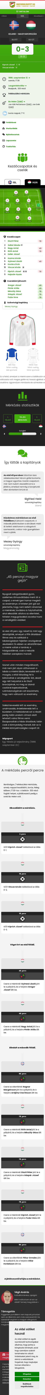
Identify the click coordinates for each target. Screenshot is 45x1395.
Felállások (9, 122)
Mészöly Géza (14, 291)
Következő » (39, 16)
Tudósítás (9, 146)
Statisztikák (9, 128)
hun (33, 182)
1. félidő (8, 418)
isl (12, 182)
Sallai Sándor (14, 245)
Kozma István (14, 258)
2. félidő (37, 418)
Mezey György (11, 306)
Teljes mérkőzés (22, 418)
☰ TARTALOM (22, 11)
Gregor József (14, 285)
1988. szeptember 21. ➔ (19, 77)
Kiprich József (14, 271)
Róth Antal (13, 251)
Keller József (14, 254)
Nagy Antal (13, 248)
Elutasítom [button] (27, 1379)
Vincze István (14, 267)
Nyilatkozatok (10, 134)
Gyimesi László (15, 261)
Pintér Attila (13, 288)
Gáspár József (15, 294)
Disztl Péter (13, 241)
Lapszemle (9, 140)
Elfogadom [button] (27, 1374)
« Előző (4, 16)
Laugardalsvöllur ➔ (17, 85)
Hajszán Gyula (15, 274)
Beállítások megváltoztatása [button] (27, 1385)
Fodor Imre (13, 297)
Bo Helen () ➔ (16, 101)
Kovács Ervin (14, 264)
